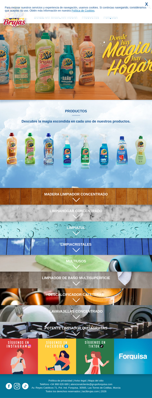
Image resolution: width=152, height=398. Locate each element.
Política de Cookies (82, 10)
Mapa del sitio (96, 380)
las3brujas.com (90, 391)
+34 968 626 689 (59, 384)
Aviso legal (80, 380)
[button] (146, 61)
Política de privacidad (60, 380)
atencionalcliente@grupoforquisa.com (91, 384)
